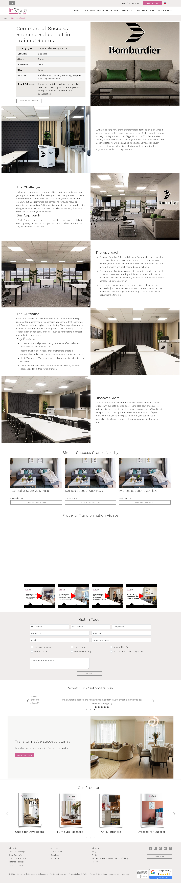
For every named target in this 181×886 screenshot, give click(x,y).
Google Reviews (161, 880)
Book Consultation (28, 101)
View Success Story (36, 502)
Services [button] (101, 10)
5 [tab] (98, 840)
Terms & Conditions (98, 877)
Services (54, 851)
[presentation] (111, 663)
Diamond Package (17, 861)
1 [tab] (86, 712)
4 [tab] (94, 840)
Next (177, 207)
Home (77, 10)
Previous (93, 207)
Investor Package (17, 854)
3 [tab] (94, 712)
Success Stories (145, 10)
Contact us (152, 3)
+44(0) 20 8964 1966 (131, 3)
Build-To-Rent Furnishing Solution (129, 651)
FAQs (94, 857)
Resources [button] (163, 10)
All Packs (13, 851)
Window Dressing (82, 651)
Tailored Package (16, 864)
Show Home (80, 647)
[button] (160, 875)
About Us (96, 851)
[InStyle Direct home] (18, 10)
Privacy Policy (74, 877)
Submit (89, 673)
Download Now (24, 758)
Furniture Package (43, 647)
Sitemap (125, 877)
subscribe (159, 859)
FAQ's (85, 877)
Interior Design (121, 647)
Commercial (56, 854)
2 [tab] (90, 712)
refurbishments (50, 369)
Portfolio (55, 861)
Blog (94, 854)
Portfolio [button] (127, 10)
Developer (55, 857)
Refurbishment (41, 651)
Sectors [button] (113, 10)
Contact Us (114, 877)
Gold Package (15, 857)
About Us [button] (88, 10)
